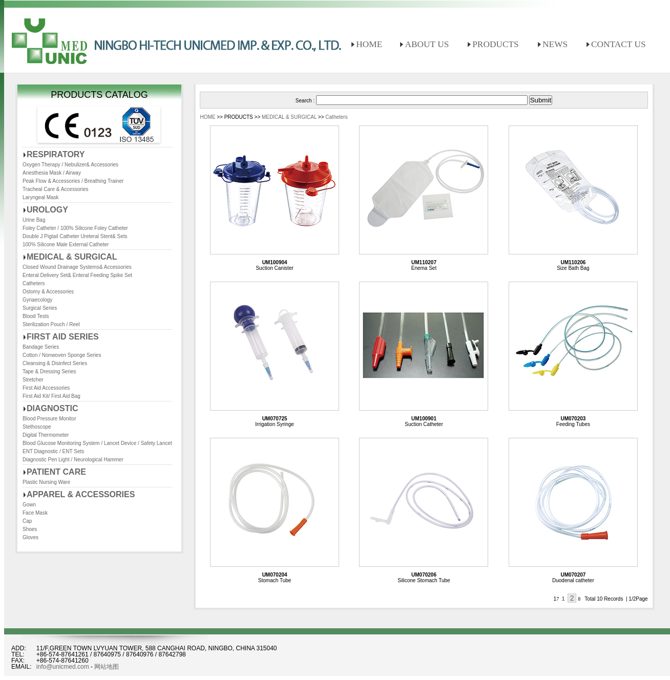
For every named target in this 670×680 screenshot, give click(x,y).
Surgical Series (40, 308)
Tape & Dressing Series (49, 371)
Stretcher (33, 380)
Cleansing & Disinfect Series (55, 363)
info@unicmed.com (62, 666)
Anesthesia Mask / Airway (52, 173)
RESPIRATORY (56, 154)
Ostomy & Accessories (48, 291)
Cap (27, 521)
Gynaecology (37, 300)
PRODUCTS (495, 44)
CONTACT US (618, 44)
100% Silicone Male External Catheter (66, 244)
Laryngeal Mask (41, 197)
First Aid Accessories (46, 388)
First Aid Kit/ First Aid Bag (51, 396)
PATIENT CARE (56, 472)
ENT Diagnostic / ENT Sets (53, 451)
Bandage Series (41, 347)
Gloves (30, 537)
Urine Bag (34, 220)
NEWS (555, 44)
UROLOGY (47, 209)
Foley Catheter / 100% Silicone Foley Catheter (75, 228)
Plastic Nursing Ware (46, 482)
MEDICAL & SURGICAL (72, 256)
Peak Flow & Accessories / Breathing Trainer (73, 181)
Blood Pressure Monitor (49, 418)
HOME (369, 44)
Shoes (30, 529)
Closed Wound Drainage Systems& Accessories (77, 267)
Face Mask (35, 513)
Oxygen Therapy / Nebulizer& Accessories (70, 164)
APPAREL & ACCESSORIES (81, 494)
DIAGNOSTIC (52, 408)
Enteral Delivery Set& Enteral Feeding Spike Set (77, 275)
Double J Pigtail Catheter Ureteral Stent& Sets (75, 236)
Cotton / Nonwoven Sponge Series (62, 355)
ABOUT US (427, 44)
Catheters (34, 283)
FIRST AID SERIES (63, 336)
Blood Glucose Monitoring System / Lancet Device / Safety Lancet (97, 443)
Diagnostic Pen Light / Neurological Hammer (73, 459)
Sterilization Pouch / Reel (51, 324)
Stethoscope (37, 427)
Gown (29, 504)
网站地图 (106, 666)
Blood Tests (36, 316)
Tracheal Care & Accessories (56, 189)
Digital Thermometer (46, 435)
